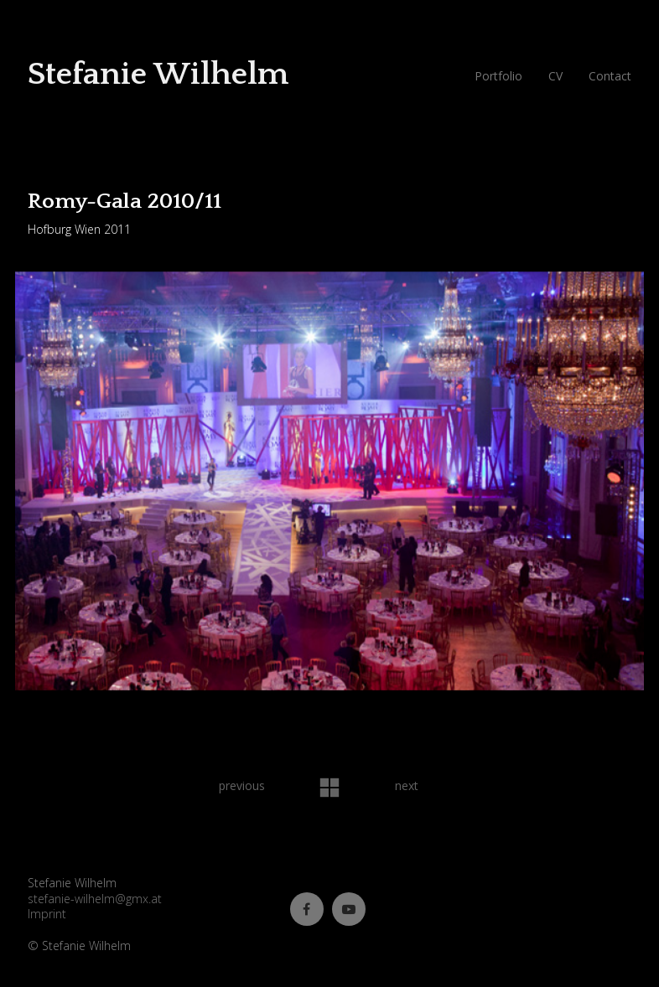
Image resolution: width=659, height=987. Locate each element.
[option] (329, 482)
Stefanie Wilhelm (158, 74)
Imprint (47, 914)
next (406, 785)
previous (242, 785)
